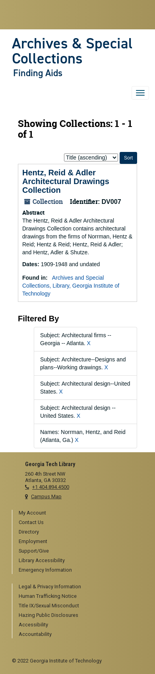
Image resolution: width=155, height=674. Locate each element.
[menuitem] (81, 513)
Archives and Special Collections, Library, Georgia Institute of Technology (70, 286)
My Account (32, 513)
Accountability (35, 634)
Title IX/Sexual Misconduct (49, 606)
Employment (33, 541)
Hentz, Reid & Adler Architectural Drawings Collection (65, 181)
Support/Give (34, 551)
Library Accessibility (42, 560)
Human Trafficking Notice (48, 596)
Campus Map (46, 496)
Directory (29, 532)
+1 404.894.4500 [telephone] (50, 487)
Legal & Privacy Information (50, 587)
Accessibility (33, 625)
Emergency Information (45, 570)
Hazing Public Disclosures (48, 615)
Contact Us (31, 522)
